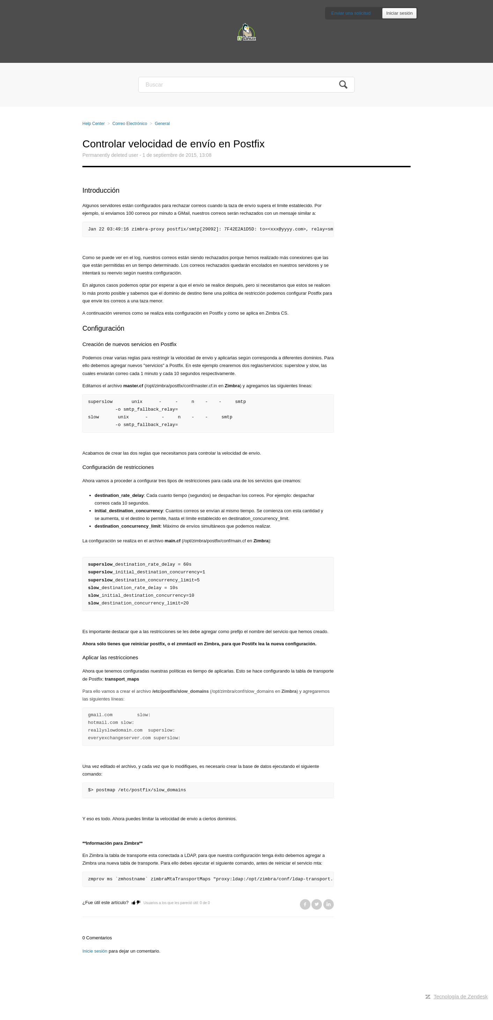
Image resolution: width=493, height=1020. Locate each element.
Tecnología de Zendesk (461, 996)
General (162, 123)
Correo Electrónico (129, 123)
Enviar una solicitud (351, 13)
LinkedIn (328, 904)
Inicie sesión (95, 951)
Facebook (305, 904)
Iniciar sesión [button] (399, 13)
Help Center (93, 123)
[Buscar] (246, 85)
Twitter (316, 904)
